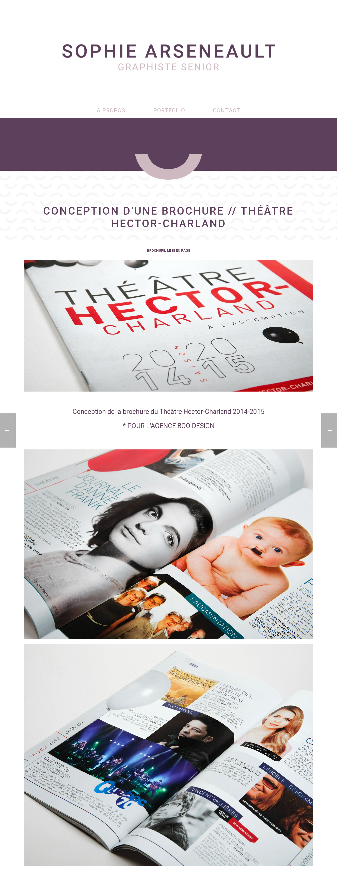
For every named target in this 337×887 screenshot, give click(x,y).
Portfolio (169, 110)
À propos (111, 110)
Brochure (156, 250)
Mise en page (178, 250)
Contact (226, 110)
